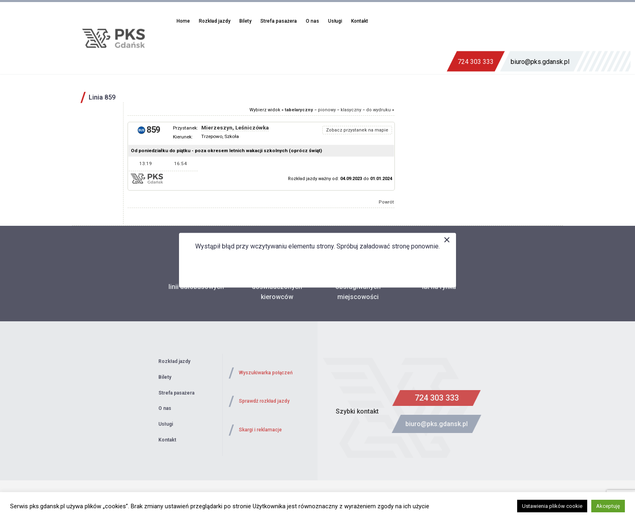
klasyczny (351, 109)
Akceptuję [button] (608, 506)
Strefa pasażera (278, 21)
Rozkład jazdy (214, 21)
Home (183, 21)
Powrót (386, 202)
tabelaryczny (299, 109)
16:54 (180, 163)
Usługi (335, 21)
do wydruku (378, 109)
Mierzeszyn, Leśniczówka (235, 128)
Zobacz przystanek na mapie (357, 130)
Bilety (245, 21)
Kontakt (359, 21)
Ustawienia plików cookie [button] (552, 506)
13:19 (145, 163)
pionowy (327, 109)
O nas (312, 21)
